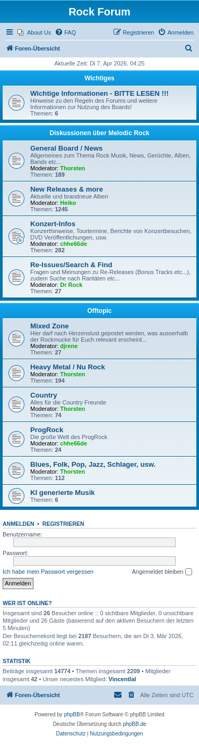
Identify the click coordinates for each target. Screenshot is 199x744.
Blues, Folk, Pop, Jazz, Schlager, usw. (92, 464)
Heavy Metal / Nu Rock (67, 367)
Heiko (68, 203)
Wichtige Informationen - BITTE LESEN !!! (99, 93)
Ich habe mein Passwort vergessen (48, 571)
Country (43, 395)
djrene (68, 346)
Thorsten (72, 168)
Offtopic (100, 311)
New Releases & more (66, 189)
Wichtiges (99, 78)
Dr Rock (71, 285)
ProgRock (46, 430)
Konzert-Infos (52, 224)
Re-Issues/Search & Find (71, 265)
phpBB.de (134, 724)
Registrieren (63, 523)
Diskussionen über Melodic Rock (99, 133)
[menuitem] (34, 32)
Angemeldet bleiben (162, 572)
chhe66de (73, 244)
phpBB (72, 714)
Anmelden (18, 523)
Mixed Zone (49, 326)
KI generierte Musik (62, 493)
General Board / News (66, 148)
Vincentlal (122, 679)
